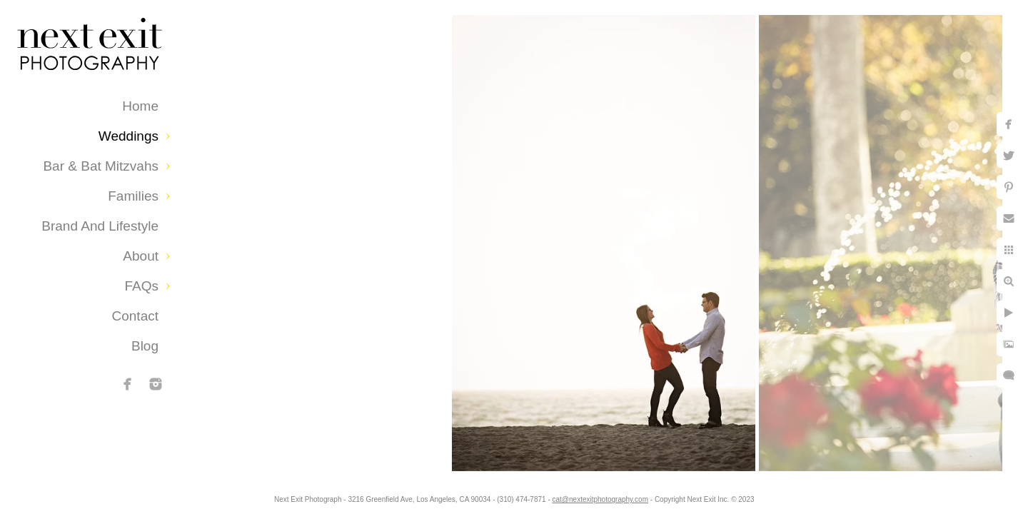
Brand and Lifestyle (99, 225)
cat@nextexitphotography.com (600, 499)
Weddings (128, 135)
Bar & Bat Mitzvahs (100, 165)
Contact (135, 315)
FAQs (141, 285)
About (140, 255)
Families (133, 195)
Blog (144, 345)
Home (140, 106)
